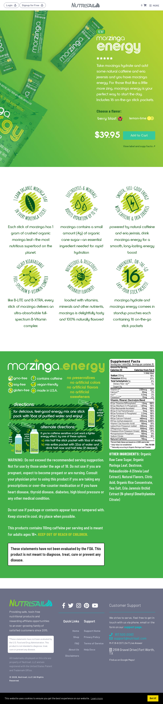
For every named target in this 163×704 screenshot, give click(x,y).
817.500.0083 (121, 634)
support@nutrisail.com (128, 638)
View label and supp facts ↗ (139, 146)
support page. (133, 627)
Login (11, 5)
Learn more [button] (97, 698)
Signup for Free (32, 5)
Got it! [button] (153, 698)
